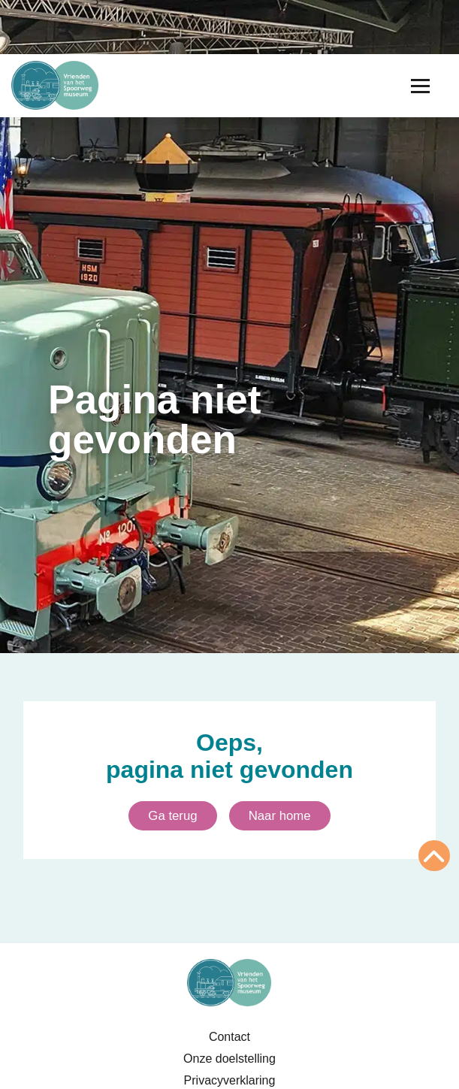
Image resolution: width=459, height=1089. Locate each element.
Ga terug (172, 816)
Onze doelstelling (229, 1058)
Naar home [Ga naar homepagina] (280, 816)
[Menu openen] (420, 86)
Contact (229, 1036)
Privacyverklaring (230, 1080)
